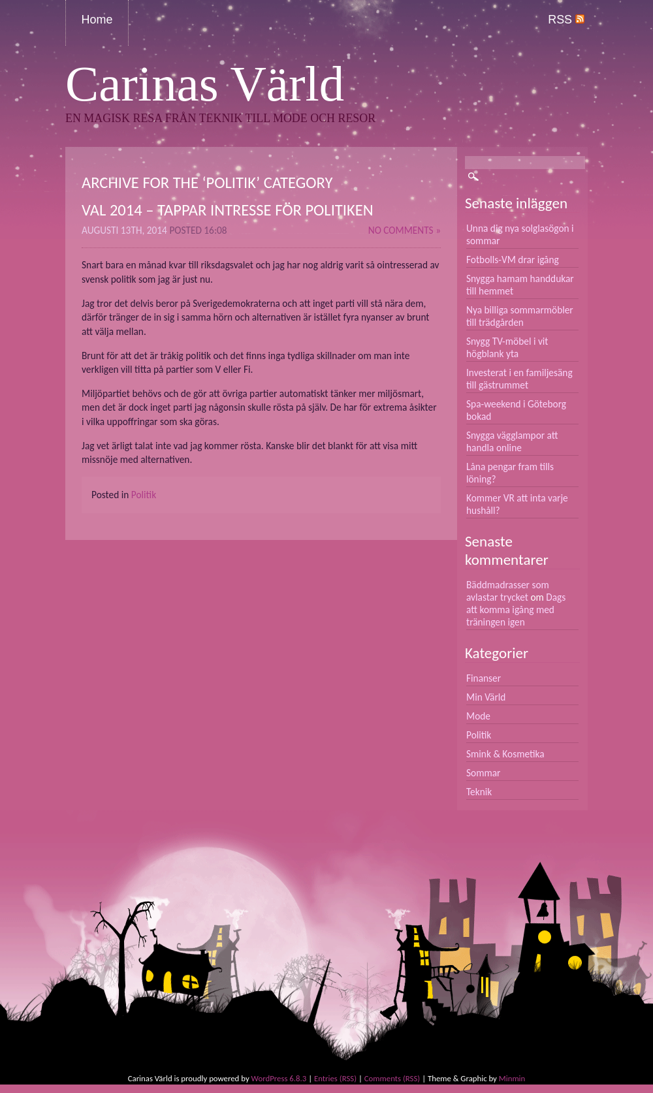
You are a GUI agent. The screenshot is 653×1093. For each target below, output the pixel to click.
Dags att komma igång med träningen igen (515, 609)
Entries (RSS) (335, 1078)
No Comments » (404, 230)
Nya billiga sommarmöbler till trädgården (519, 316)
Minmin (512, 1078)
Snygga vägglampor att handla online (512, 441)
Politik (143, 494)
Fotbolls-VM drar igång (512, 259)
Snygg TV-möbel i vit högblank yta (507, 347)
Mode (478, 716)
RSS (566, 19)
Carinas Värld (204, 84)
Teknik (479, 791)
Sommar (483, 773)
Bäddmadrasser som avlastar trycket (507, 590)
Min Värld (485, 697)
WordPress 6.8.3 (279, 1078)
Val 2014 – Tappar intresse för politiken (228, 210)
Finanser (483, 678)
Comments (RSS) (392, 1078)
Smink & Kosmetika (505, 754)
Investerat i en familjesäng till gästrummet (519, 378)
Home (97, 19)
